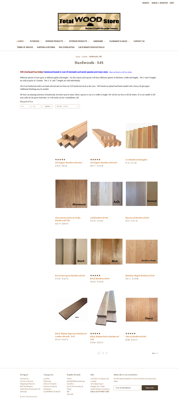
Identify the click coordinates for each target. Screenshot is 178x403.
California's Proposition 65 (91, 47)
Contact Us (139, 41)
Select (69, 379)
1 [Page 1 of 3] (98, 353)
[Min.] (25, 106)
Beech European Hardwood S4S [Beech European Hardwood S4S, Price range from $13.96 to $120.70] (70, 275)
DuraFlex (70, 384)
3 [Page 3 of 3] (106, 353)
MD (68, 392)
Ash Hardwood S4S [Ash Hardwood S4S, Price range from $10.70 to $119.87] (99, 218)
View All (70, 394)
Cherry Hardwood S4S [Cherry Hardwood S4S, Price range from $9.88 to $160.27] (135, 336)
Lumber (21, 41)
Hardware (99, 41)
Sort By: (59, 106)
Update (47, 106)
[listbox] (71, 106)
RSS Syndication (66, 47)
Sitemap (23, 392)
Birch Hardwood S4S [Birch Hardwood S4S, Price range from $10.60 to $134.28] (100, 278)
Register (164, 3)
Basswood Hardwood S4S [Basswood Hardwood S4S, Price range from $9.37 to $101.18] (137, 218)
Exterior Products (79, 41)
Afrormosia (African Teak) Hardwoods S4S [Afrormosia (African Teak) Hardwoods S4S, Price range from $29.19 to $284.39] (67, 219)
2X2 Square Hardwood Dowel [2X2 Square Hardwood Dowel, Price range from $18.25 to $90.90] (68, 162)
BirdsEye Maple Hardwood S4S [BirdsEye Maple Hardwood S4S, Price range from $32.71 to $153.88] (140, 275)
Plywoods (36, 41)
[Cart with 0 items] (171, 3)
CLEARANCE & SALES (119, 41)
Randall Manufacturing (76, 381)
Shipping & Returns (46, 47)
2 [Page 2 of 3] (103, 353)
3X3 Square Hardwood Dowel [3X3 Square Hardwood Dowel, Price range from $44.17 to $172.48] (103, 162)
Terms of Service (25, 47)
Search (145, 3)
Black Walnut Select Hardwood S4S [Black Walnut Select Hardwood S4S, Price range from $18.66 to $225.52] (104, 338)
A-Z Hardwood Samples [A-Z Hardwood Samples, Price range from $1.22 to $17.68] (136, 159)
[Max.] (36, 106)
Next (155, 353)
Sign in (154, 3)
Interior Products (55, 41)
